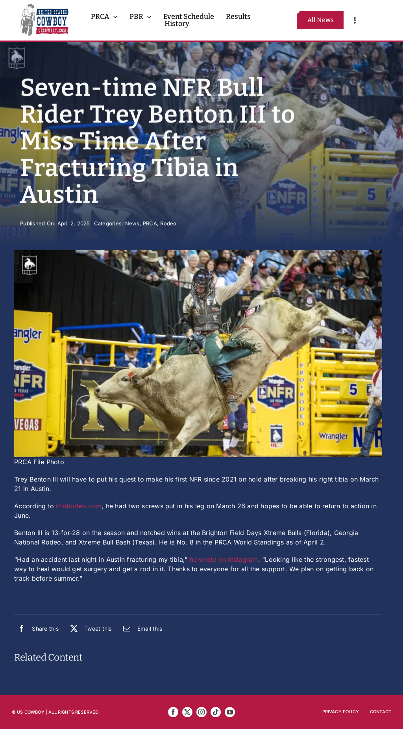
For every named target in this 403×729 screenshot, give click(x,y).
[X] (89, 628)
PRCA (150, 224)
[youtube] (230, 712)
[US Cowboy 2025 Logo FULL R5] (44, 7)
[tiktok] (216, 712)
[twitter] (187, 712)
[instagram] (201, 712)
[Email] (140, 628)
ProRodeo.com (79, 506)
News (132, 224)
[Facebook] (36, 628)
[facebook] (173, 712)
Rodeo (168, 224)
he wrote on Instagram (224, 559)
